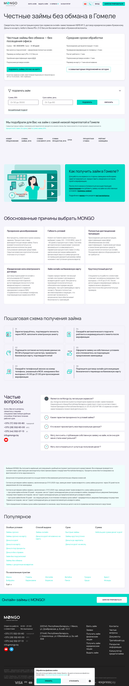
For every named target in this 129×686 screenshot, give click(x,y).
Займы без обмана (14, 560)
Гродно (87, 577)
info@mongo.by (11, 435)
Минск (9, 577)
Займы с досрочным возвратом (19, 564)
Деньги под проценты (15, 548)
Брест (106, 577)
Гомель (29, 577)
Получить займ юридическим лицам (93, 646)
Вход (97, 4)
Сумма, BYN (12, 97)
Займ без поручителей (16, 556)
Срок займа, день (49, 97)
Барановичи (31, 580)
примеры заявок (84, 191)
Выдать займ (43, 4)
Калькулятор (65, 4)
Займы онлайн (42, 532)
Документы (114, 636)
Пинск (67, 580)
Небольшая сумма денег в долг (108, 532)
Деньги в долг (12, 540)
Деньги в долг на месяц (76, 544)
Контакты (113, 626)
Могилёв (49, 577)
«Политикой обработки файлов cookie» (57, 675)
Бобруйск (10, 580)
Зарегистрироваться (113, 4)
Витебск (68, 577)
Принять (48, 681)
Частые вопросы (113, 631)
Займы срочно (12, 532)
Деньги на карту (13, 544)
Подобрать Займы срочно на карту (24, 69)
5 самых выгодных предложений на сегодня (89, 69)
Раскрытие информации (115, 645)
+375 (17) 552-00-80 (14, 423)
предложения (75, 188)
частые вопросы (102, 195)
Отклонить (74, 681)
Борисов (49, 580)
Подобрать (87, 102)
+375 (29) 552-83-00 (14, 427)
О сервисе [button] (53, 4)
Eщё (8, 584)
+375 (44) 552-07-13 (14, 431)
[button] (90, 4)
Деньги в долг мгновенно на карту (48, 537)
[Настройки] (90, 680)
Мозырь (107, 580)
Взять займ (32, 4)
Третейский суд (116, 640)
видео (82, 195)
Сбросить (108, 102)
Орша (86, 580)
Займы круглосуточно (75, 536)
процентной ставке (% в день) (17, 128)
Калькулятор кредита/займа (116, 652)
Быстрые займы (72, 532)
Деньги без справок (14, 552)
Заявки (89, 630)
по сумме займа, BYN (38, 128)
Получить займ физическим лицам (93, 636)
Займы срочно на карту (16, 536)
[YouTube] (85, 4)
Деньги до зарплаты (74, 540)
